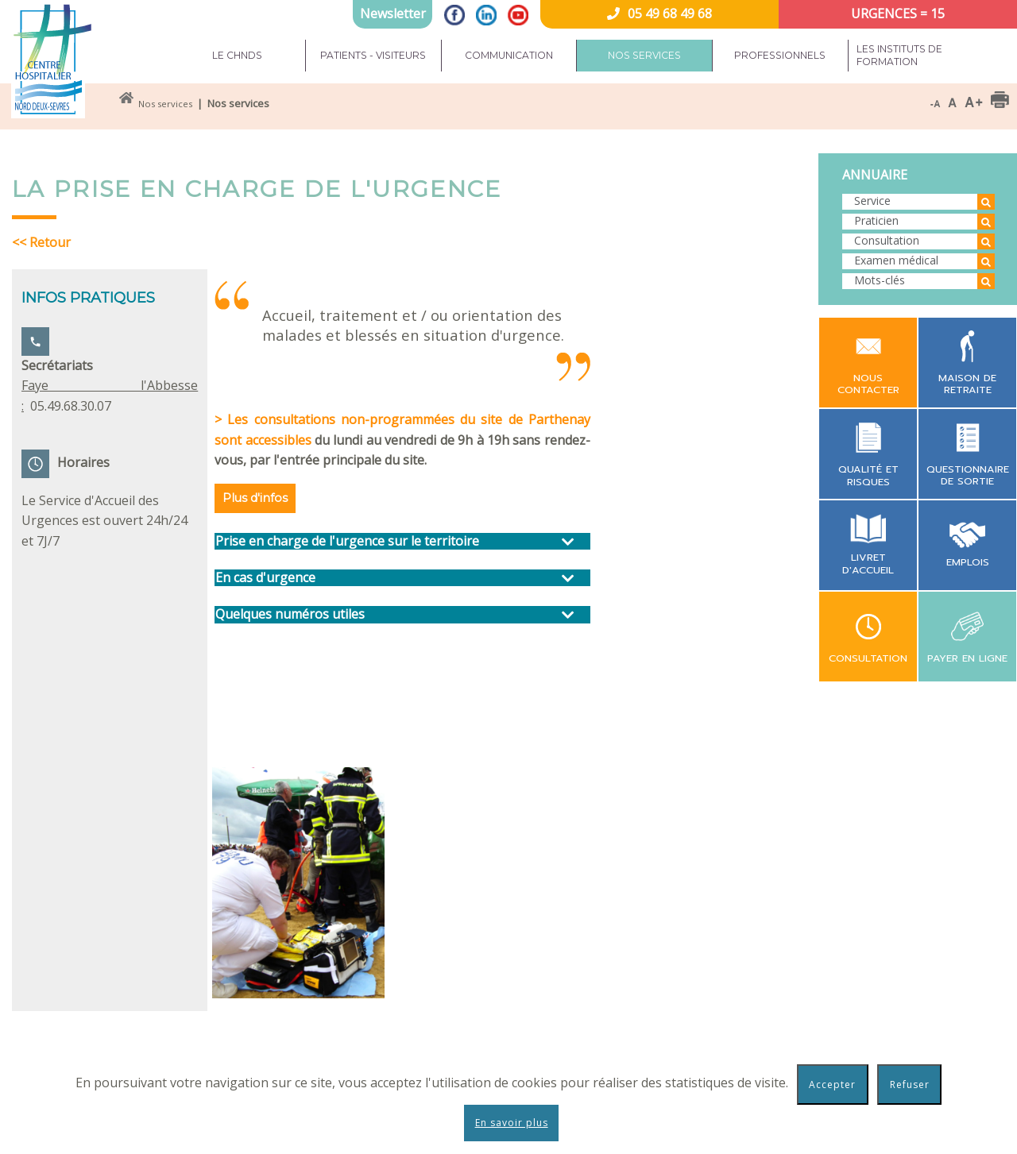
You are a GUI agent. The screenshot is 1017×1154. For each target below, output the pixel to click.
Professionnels (780, 55)
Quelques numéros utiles (290, 614)
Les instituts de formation (899, 55)
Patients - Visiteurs (373, 55)
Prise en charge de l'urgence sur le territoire (347, 541)
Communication (509, 55)
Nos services (644, 55)
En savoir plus (511, 1122)
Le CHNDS (237, 55)
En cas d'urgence (265, 577)
